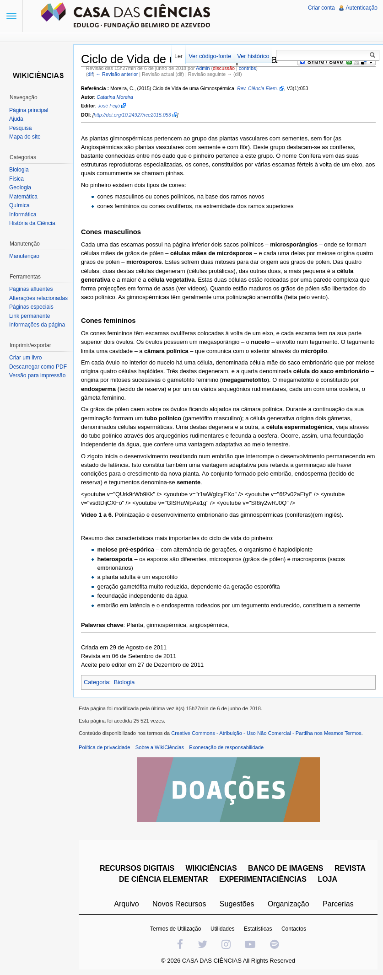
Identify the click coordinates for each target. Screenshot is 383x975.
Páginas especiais (31, 307)
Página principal (28, 110)
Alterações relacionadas (38, 298)
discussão (224, 68)
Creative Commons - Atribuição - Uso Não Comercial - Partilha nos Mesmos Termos (266, 733)
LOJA (327, 879)
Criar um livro (25, 357)
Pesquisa (20, 128)
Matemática (23, 196)
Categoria (96, 682)
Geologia (20, 187)
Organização (288, 904)
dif (89, 74)
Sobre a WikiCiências (159, 747)
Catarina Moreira (115, 97)
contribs (247, 68)
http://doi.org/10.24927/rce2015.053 (132, 115)
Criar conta (321, 8)
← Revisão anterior (117, 74)
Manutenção (24, 256)
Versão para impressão (37, 375)
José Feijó (109, 105)
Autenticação (362, 8)
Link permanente (29, 316)
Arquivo (126, 904)
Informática (22, 214)
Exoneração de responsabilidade (226, 747)
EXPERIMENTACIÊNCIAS (263, 879)
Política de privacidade (104, 747)
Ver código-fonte (210, 56)
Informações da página (37, 324)
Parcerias (338, 904)
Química (19, 205)
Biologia (124, 682)
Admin (203, 68)
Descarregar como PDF (38, 367)
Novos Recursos (179, 904)
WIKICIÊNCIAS (211, 868)
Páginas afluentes (31, 289)
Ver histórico (253, 56)
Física (16, 179)
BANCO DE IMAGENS (285, 868)
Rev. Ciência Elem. (257, 88)
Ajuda (16, 119)
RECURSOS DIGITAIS (137, 868)
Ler (178, 56)
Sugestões (237, 904)
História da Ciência (32, 223)
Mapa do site (25, 137)
